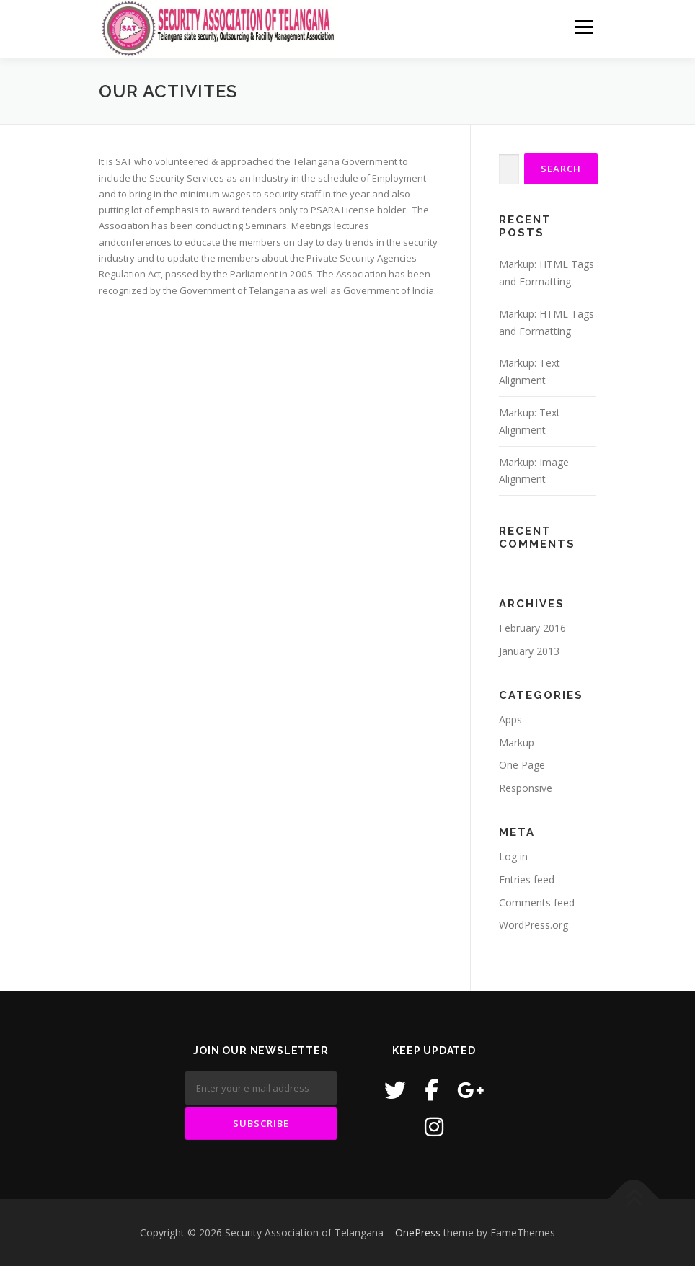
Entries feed (526, 879)
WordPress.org (533, 925)
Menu (583, 26)
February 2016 (532, 628)
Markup (516, 742)
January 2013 (529, 651)
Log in (513, 856)
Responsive (525, 788)
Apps (510, 719)
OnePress (418, 1232)
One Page (522, 765)
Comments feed (537, 902)
